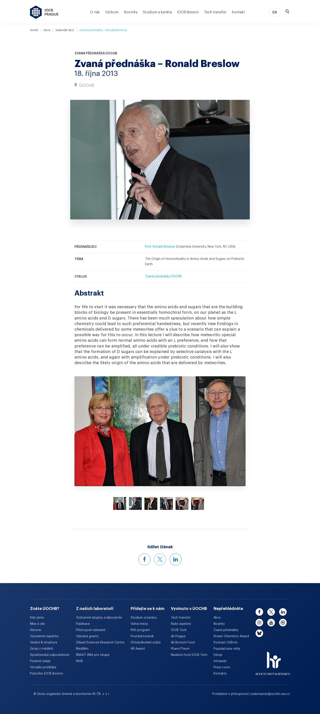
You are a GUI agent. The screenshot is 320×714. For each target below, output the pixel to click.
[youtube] (271, 622)
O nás (95, 12)
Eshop (218, 655)
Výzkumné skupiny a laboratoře (99, 617)
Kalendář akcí (65, 30)
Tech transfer (215, 12)
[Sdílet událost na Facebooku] (144, 559)
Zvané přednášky (226, 630)
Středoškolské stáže (146, 642)
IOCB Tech (179, 630)
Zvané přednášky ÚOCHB (163, 276)
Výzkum (111, 12)
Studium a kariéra (157, 12)
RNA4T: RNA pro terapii (92, 655)
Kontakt (238, 12)
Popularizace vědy (227, 648)
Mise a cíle (37, 623)
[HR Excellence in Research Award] (273, 661)
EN (274, 12)
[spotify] (283, 622)
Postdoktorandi (142, 636)
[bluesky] (259, 633)
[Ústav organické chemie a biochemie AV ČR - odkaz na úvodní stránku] (44, 12)
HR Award (138, 648)
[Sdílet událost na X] (160, 559)
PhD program (140, 630)
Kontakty (220, 673)
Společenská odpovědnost (50, 655)
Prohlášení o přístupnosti (231, 694)
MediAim (82, 648)
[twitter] (271, 612)
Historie (35, 630)
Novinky (131, 12)
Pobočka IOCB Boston (46, 673)
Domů (34, 30)
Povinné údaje (40, 661)
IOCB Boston (188, 12)
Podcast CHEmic (226, 642)
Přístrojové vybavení (90, 630)
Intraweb (220, 661)
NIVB (79, 661)
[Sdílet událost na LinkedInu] (176, 559)
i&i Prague (178, 636)
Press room (222, 667)
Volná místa (139, 623)
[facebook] (259, 612)
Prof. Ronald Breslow (160, 246)
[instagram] (259, 622)
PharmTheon (180, 648)
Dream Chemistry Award (231, 636)
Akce (46, 30)
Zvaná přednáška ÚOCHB (95, 53)
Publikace (83, 623)
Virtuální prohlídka (43, 667)
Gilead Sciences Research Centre (100, 642)
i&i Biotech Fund (183, 642)
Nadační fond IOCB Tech (189, 655)
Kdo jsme (37, 617)
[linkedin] (283, 612)
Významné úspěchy (44, 636)
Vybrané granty (87, 636)
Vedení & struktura (43, 642)
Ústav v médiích (41, 648)
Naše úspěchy (181, 623)
